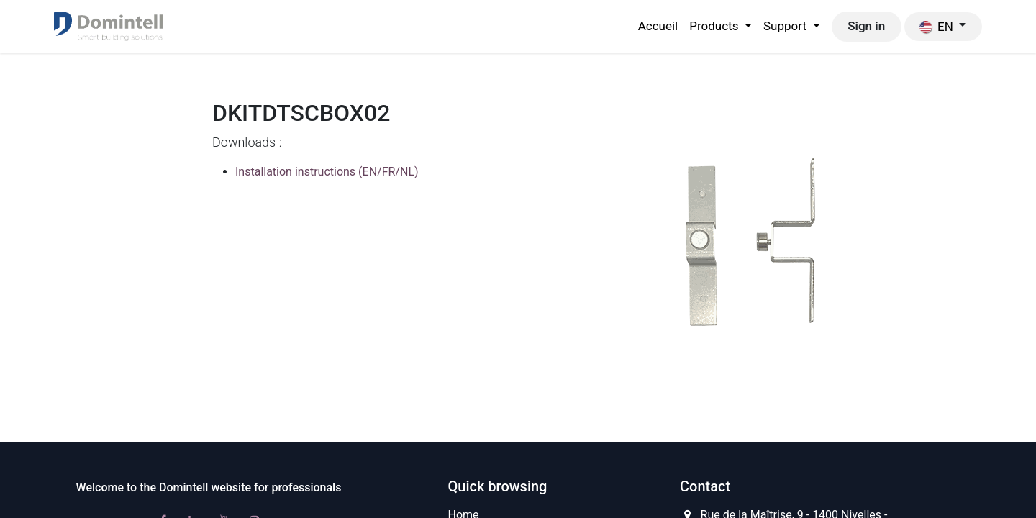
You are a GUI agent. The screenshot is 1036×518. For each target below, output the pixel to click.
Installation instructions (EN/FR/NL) (327, 171)
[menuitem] (658, 27)
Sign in (866, 26)
